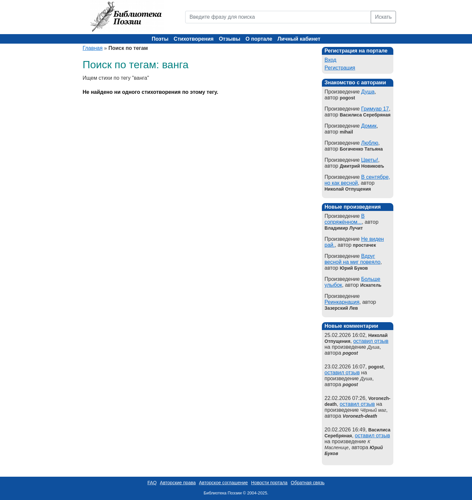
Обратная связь (307, 482)
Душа (368, 91)
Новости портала (269, 482)
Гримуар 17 (375, 109)
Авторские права (178, 482)
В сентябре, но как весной (357, 180)
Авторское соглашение (223, 482)
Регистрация (339, 68)
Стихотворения (194, 39)
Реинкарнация (341, 302)
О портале (259, 39)
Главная (93, 48)
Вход (330, 60)
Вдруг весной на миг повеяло (352, 259)
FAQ (152, 482)
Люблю (369, 143)
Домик (369, 126)
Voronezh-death (360, 416)
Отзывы (229, 39)
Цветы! (369, 160)
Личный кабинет (299, 39)
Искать (383, 17)
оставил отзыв (370, 341)
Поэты (160, 39)
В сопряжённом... (344, 219)
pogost (350, 353)
